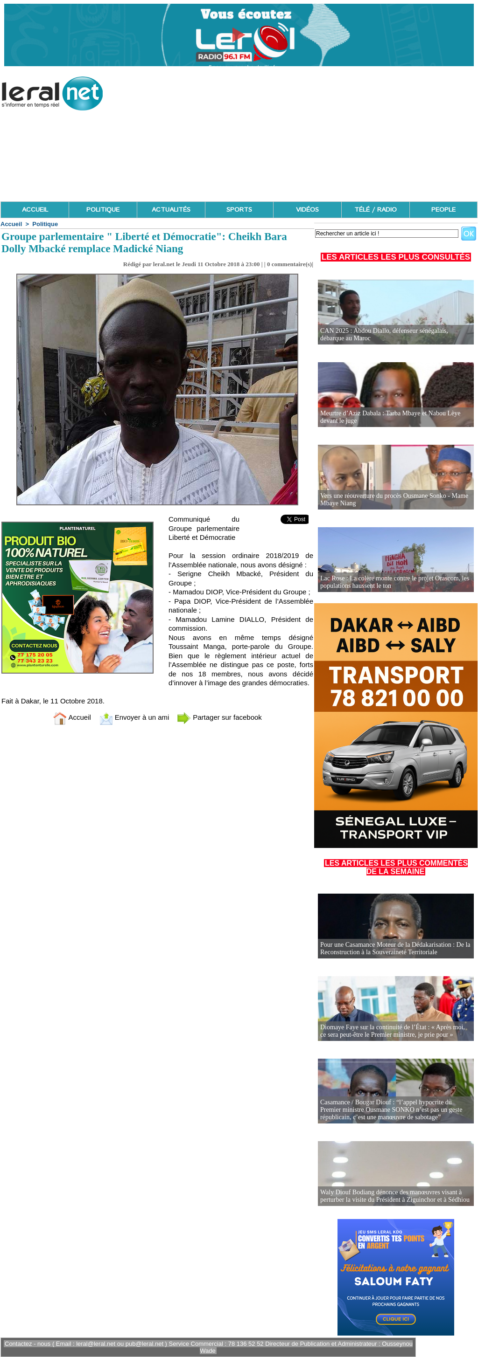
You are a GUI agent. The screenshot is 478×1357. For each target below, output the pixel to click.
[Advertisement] (307, 135)
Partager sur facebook (219, 717)
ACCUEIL (35, 209)
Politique (45, 223)
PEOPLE (443, 209)
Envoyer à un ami (134, 717)
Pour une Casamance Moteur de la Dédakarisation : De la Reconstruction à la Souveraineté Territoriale (395, 948)
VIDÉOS (307, 209)
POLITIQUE (103, 209)
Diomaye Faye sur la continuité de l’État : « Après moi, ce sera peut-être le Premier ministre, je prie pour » (392, 1031)
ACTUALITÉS (171, 209)
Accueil (11, 223)
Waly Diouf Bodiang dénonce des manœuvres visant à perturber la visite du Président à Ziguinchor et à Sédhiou (395, 1196)
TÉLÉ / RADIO (375, 209)
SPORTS (239, 209)
